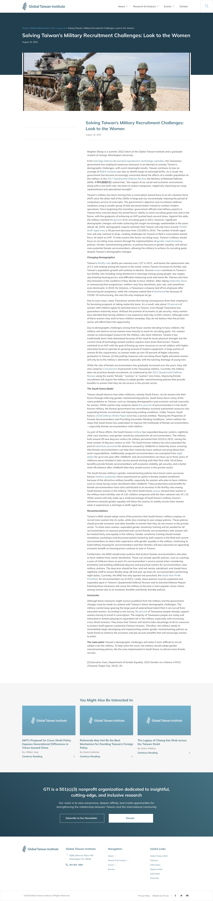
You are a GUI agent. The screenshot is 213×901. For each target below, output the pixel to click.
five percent (145, 405)
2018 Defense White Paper (111, 415)
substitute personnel (106, 446)
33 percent (173, 304)
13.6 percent (110, 368)
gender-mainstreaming (169, 241)
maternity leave (178, 280)
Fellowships (155, 865)
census (156, 490)
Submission (155, 873)
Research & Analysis (145, 6)
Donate (184, 6)
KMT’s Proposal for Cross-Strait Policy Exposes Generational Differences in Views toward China (46, 744)
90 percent (116, 219)
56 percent (141, 611)
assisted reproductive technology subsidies (140, 160)
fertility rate (104, 263)
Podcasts (154, 860)
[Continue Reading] (74, 756)
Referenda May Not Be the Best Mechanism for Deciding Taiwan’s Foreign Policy (106, 744)
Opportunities (156, 869)
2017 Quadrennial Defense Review (126, 178)
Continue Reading (32, 756)
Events (169, 6)
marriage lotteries (103, 160)
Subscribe (154, 878)
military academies (106, 476)
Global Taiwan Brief (39, 28)
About (122, 6)
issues (157, 270)
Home (25, 28)
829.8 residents (108, 171)
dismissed (159, 291)
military (137, 431)
